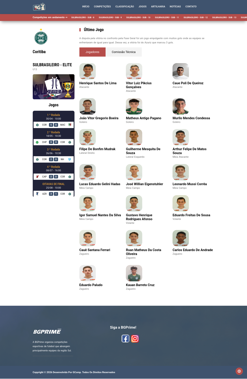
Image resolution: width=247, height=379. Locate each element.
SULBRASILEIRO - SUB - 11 (167, 17)
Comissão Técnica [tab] (125, 52)
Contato (191, 6)
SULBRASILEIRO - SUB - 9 (110, 17)
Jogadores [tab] (93, 52)
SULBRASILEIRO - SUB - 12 (195, 17)
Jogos (142, 6)
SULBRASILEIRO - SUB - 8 (82, 17)
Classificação (124, 6)
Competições (102, 6)
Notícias (175, 6)
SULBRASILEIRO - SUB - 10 (138, 17)
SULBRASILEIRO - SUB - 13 (224, 17)
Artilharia (158, 6)
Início (85, 6)
